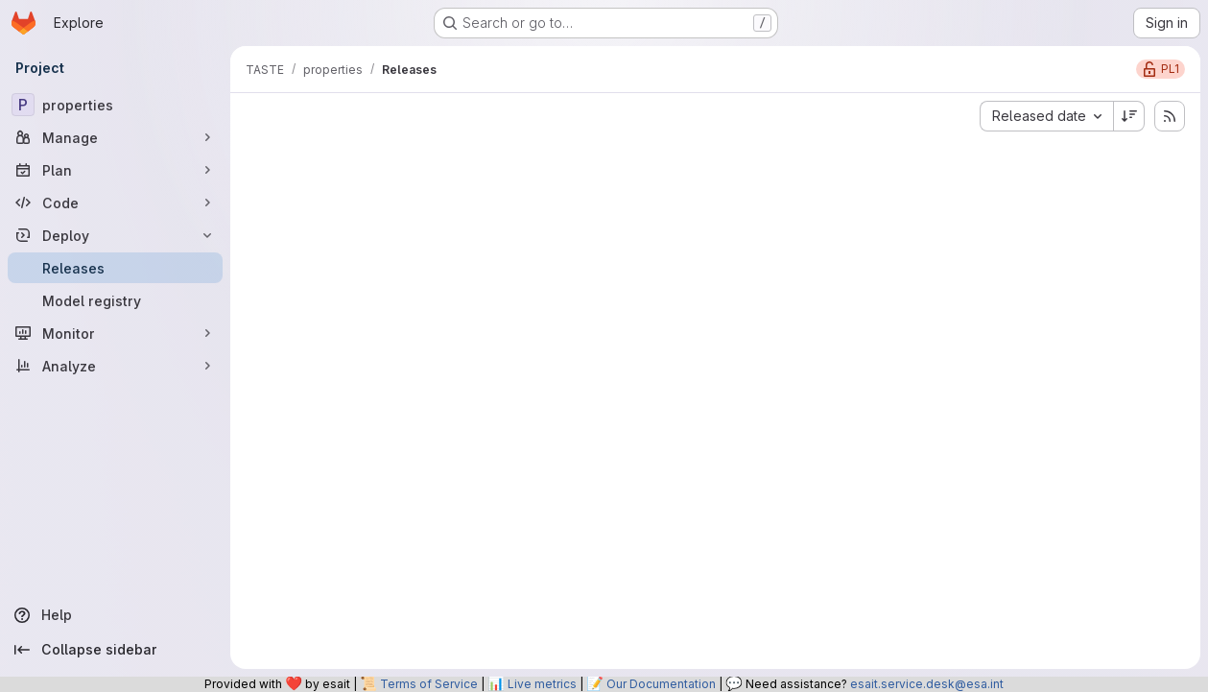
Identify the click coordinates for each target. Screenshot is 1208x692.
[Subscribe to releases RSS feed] (1169, 116)
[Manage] (115, 137)
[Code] (115, 202)
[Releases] (115, 267)
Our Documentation (661, 684)
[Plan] (115, 170)
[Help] (115, 615)
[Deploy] (115, 235)
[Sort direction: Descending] (1129, 116)
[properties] (115, 104)
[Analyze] (115, 365)
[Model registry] (115, 300)
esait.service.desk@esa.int (927, 684)
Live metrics (542, 684)
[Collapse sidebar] (115, 649)
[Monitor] (115, 333)
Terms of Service (429, 684)
